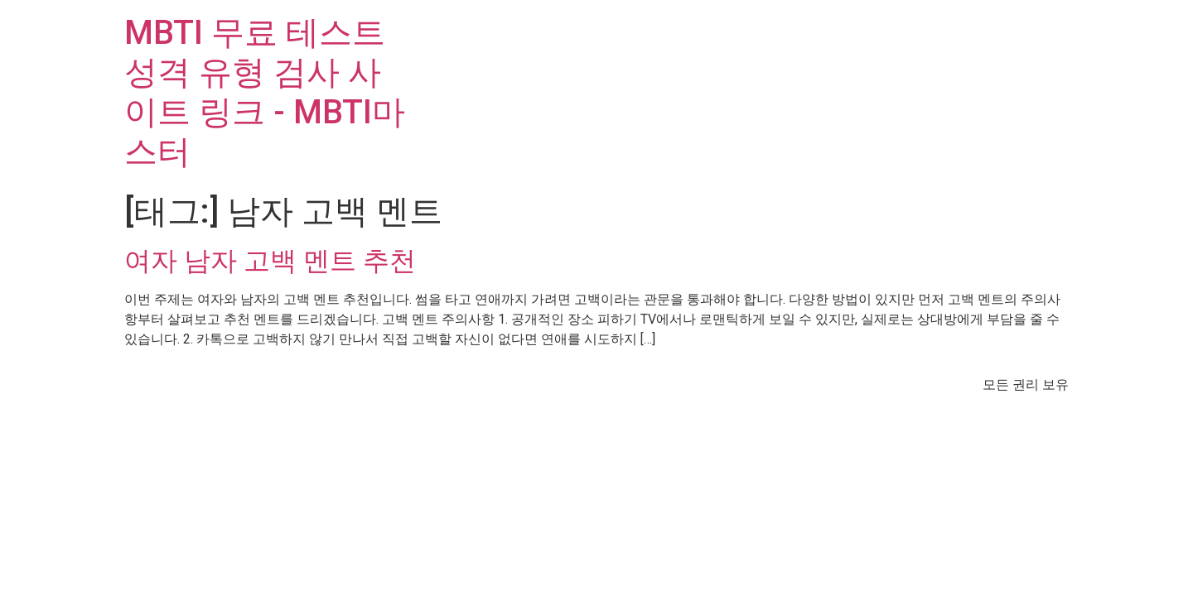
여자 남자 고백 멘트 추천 (270, 260)
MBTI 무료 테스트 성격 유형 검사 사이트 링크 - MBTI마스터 (264, 92)
